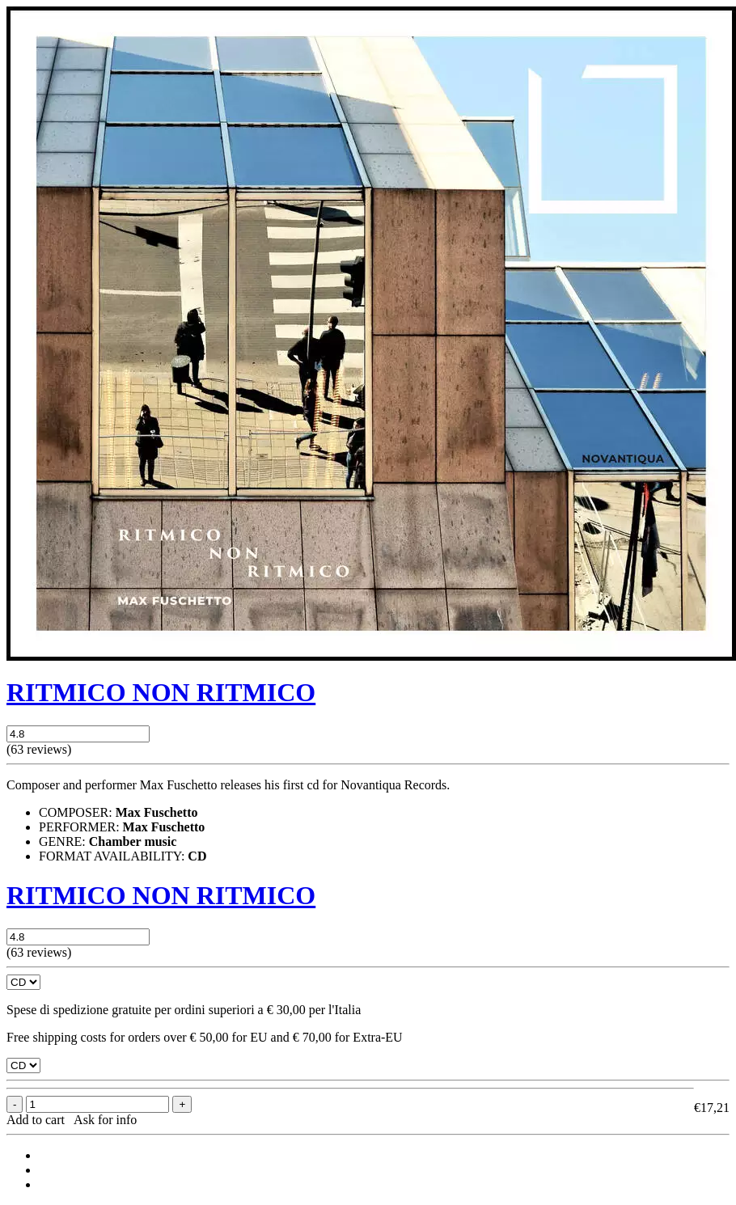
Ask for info (105, 1120)
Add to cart (38, 1120)
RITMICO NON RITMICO (160, 692)
